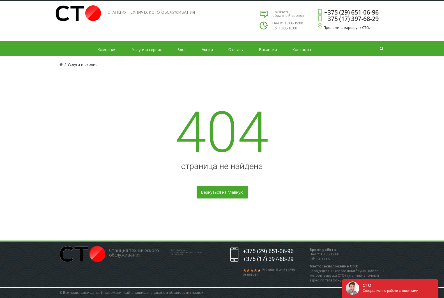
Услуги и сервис (147, 49)
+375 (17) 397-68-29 (351, 19)
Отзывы (235, 49)
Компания (106, 49)
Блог (181, 49)
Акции (207, 49)
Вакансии (268, 49)
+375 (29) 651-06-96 (351, 12)
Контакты (301, 49)
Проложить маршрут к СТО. (347, 27)
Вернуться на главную (222, 192)
